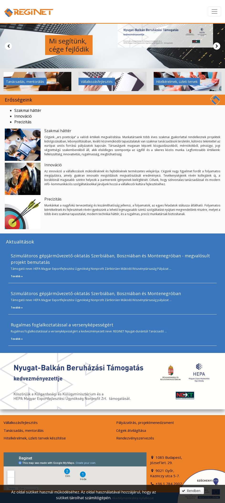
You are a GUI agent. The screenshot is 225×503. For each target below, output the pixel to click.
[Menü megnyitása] (214, 11)
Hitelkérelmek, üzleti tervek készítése (35, 438)
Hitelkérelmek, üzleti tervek (177, 81)
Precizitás (22, 121)
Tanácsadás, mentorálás (25, 81)
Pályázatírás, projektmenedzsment (145, 422)
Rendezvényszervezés (135, 438)
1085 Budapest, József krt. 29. (166, 460)
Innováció (23, 116)
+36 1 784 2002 (166, 483)
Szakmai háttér (27, 110)
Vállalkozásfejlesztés (97, 81)
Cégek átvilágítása (131, 430)
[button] (192, 490)
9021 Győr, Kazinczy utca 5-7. (165, 473)
